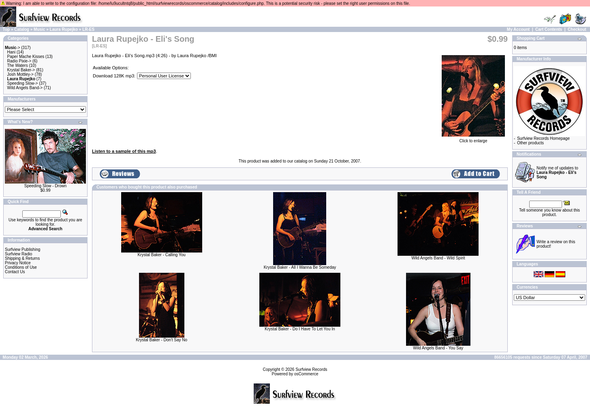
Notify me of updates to (557, 172)
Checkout (577, 29)
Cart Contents (548, 29)
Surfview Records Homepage (543, 138)
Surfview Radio (18, 254)
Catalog (21, 29)
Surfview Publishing (22, 249)
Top (6, 29)
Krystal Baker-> (21, 70)
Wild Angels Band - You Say (438, 348)
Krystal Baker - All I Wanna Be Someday (300, 267)
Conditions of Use (21, 267)
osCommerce (306, 374)
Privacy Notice (18, 263)
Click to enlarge (473, 139)
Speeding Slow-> (22, 83)
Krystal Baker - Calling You (161, 255)
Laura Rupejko (64, 29)
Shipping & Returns (22, 258)
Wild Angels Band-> (25, 88)
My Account (518, 29)
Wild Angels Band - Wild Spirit (438, 258)
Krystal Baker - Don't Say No (161, 340)
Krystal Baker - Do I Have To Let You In (300, 329)
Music (39, 29)
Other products (530, 143)
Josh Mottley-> (20, 74)
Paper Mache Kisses (26, 56)
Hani (11, 52)
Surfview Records (311, 369)
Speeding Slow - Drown (45, 186)
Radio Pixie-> (19, 61)
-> (12, 47)
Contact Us (15, 272)
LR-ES (88, 29)
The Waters (17, 65)
